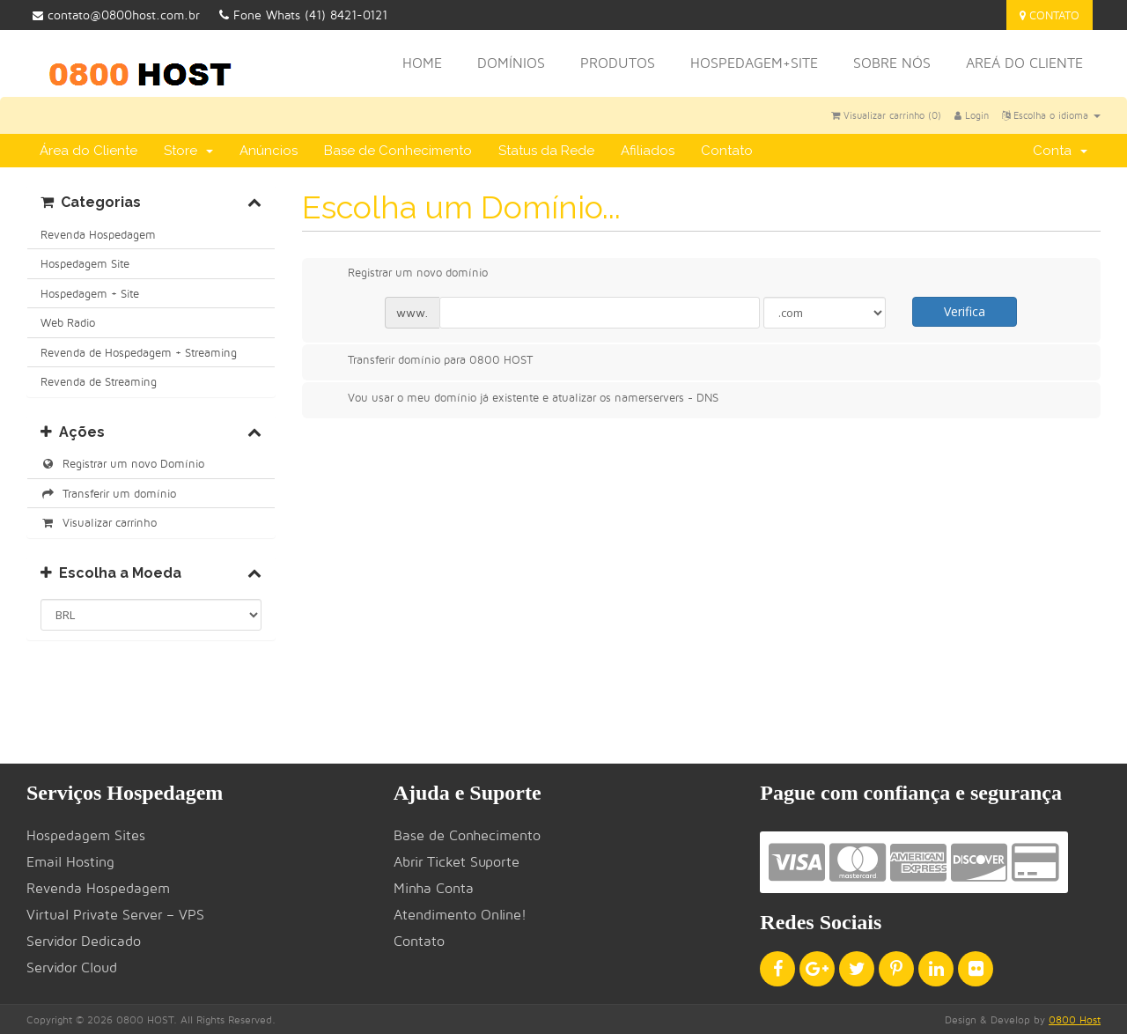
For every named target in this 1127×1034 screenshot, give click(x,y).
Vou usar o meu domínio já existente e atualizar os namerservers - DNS (519, 399)
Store (188, 151)
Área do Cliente (88, 151)
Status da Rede (546, 151)
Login (971, 115)
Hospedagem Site (85, 263)
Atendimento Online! (460, 914)
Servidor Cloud (71, 967)
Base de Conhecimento (398, 151)
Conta (1060, 151)
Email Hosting (70, 861)
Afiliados (647, 151)
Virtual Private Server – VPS (115, 914)
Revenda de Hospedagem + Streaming (139, 352)
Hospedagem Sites (85, 835)
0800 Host (1075, 1019)
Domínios (511, 63)
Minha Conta (434, 888)
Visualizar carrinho (99, 522)
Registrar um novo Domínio (122, 463)
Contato (1049, 15)
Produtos (617, 63)
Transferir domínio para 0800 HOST (426, 361)
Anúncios (268, 151)
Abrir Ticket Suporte (456, 861)
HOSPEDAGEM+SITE (754, 63)
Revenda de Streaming (99, 381)
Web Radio (68, 322)
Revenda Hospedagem (98, 234)
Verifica (964, 311)
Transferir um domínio (108, 493)
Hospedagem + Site (90, 293)
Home (422, 63)
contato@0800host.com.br (116, 14)
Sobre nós (892, 63)
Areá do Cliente (1024, 63)
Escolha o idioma (1051, 115)
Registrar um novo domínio (404, 274)
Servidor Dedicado (83, 941)
